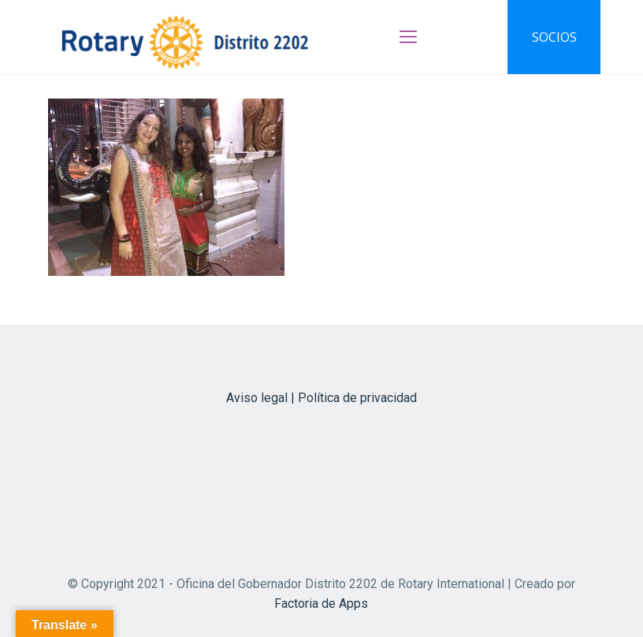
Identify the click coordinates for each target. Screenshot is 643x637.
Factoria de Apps (321, 603)
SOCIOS (554, 37)
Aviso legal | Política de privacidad (321, 397)
